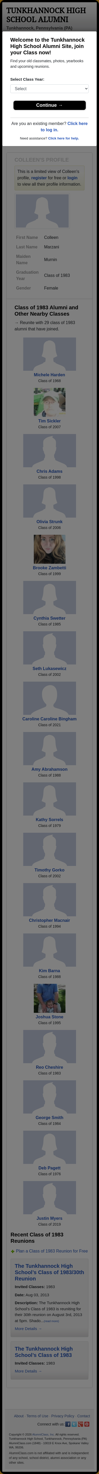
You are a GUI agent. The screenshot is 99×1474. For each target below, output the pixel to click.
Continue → (49, 105)
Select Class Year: (27, 79)
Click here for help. (63, 138)
